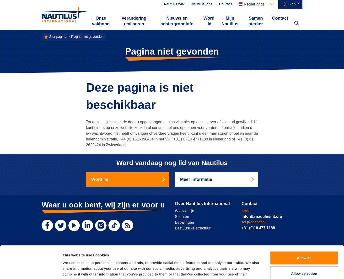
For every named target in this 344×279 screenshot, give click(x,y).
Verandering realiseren (134, 21)
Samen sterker (256, 21)
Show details (251, 270)
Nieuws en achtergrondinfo (177, 21)
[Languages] (256, 4)
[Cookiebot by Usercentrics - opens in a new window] (31, 269)
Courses (225, 4)
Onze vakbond (101, 21)
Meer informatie (217, 179)
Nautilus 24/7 (174, 4)
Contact (280, 18)
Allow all (304, 228)
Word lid (209, 21)
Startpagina (57, 37)
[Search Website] (296, 24)
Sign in (294, 4)
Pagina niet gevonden (87, 37)
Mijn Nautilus (229, 21)
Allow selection (304, 244)
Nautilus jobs (201, 4)
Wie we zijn (184, 211)
